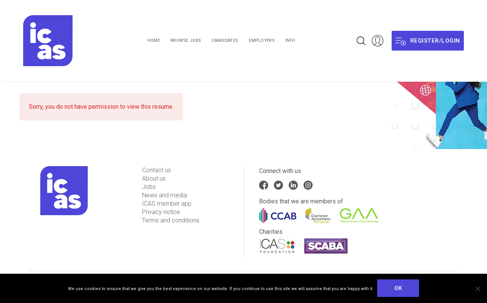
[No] (477, 288)
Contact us (156, 170)
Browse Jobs (186, 40)
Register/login (427, 41)
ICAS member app (166, 203)
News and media (164, 195)
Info (290, 40)
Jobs (149, 186)
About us (154, 178)
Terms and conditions (170, 220)
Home (153, 40)
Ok (398, 288)
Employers (262, 40)
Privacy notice (161, 212)
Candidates (225, 40)
